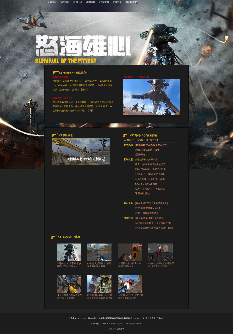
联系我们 (110, 318)
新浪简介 (72, 318)
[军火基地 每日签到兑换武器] (149, 218)
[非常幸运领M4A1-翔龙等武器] (150, 228)
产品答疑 (161, 318)
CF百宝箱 (104, 2)
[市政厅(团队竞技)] (144, 149)
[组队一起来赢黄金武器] (147, 213)
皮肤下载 (117, 2)
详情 (84, 89)
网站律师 (128, 318)
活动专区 (65, 2)
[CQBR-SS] (140, 174)
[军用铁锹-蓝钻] (142, 193)
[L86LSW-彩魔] (142, 169)
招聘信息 (119, 318)
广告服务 (101, 318)
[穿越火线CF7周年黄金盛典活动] (151, 203)
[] (146, 145)
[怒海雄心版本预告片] (147, 140)
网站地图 (92, 318)
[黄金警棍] (160, 188)
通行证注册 (150, 318)
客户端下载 (131, 2)
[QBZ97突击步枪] (156, 179)
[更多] (171, 228)
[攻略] (157, 149)
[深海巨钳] (147, 188)
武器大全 (77, 2)
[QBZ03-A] (140, 179)
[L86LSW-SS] (159, 169)
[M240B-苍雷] (149, 164)
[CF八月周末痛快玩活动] (147, 208)
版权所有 (121, 329)
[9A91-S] (139, 184)
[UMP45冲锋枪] (156, 174)
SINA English (138, 318)
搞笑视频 (90, 2)
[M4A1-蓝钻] (151, 184)
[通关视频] (162, 145)
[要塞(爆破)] (141, 154)
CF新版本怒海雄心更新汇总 (85, 159)
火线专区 (52, 2)
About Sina (82, 318)
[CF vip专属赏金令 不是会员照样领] (153, 223)
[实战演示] (161, 164)
